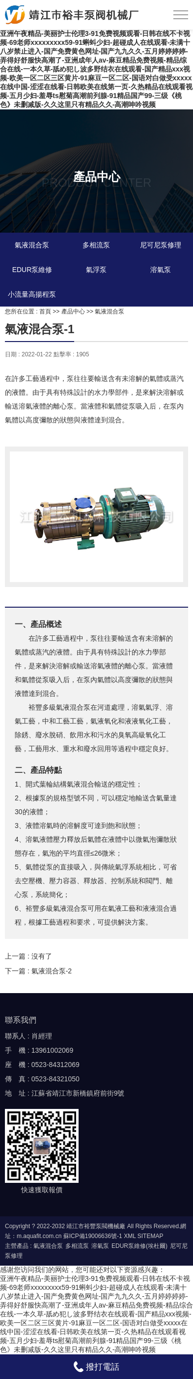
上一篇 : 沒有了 (28, 956)
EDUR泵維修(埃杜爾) (139, 1245)
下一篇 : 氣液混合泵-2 (38, 971)
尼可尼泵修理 (160, 245)
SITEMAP (151, 1236)
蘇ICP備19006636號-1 (92, 1236)
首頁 (45, 311)
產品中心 (73, 311)
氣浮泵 (96, 270)
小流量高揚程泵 (32, 294)
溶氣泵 (160, 270)
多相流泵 (96, 245)
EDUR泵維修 (32, 270)
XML (130, 1236)
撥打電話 (96, 1366)
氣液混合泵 (32, 245)
